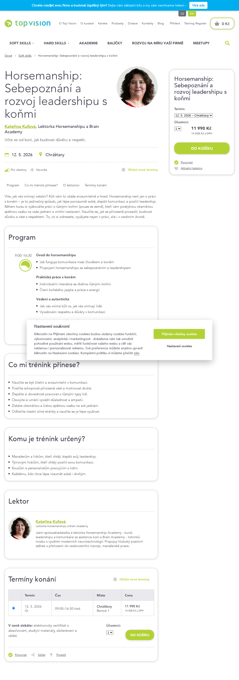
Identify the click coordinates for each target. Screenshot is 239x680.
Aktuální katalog (191, 168)
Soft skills (20, 43)
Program (13, 185)
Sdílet (41, 655)
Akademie (88, 43)
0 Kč (225, 24)
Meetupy (201, 43)
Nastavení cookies (179, 346)
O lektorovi (71, 185)
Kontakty (147, 23)
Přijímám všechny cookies (179, 334)
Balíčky (114, 43)
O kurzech (87, 23)
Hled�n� (227, 43)
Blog (161, 23)
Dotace (133, 23)
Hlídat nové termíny (143, 170)
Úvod (8, 56)
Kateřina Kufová (20, 126)
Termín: (179, 109)
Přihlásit (175, 23)
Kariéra (102, 23)
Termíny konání (96, 185)
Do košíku (202, 148)
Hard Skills (55, 43)
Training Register (195, 23)
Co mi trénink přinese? (41, 185)
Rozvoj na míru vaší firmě (157, 43)
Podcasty (118, 23)
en (192, 13)
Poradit (61, 655)
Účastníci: (181, 122)
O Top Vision (67, 23)
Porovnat (187, 162)
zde (136, 353)
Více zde (198, 5)
